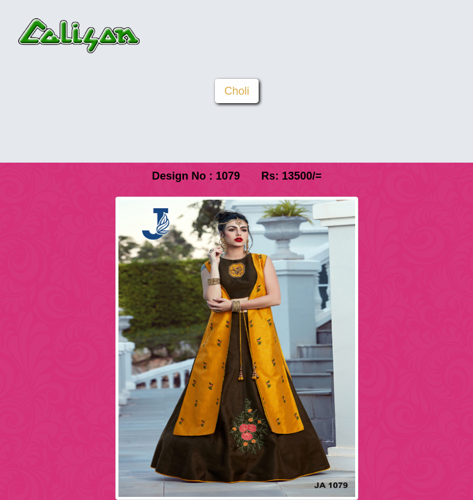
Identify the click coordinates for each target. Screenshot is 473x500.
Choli (236, 91)
